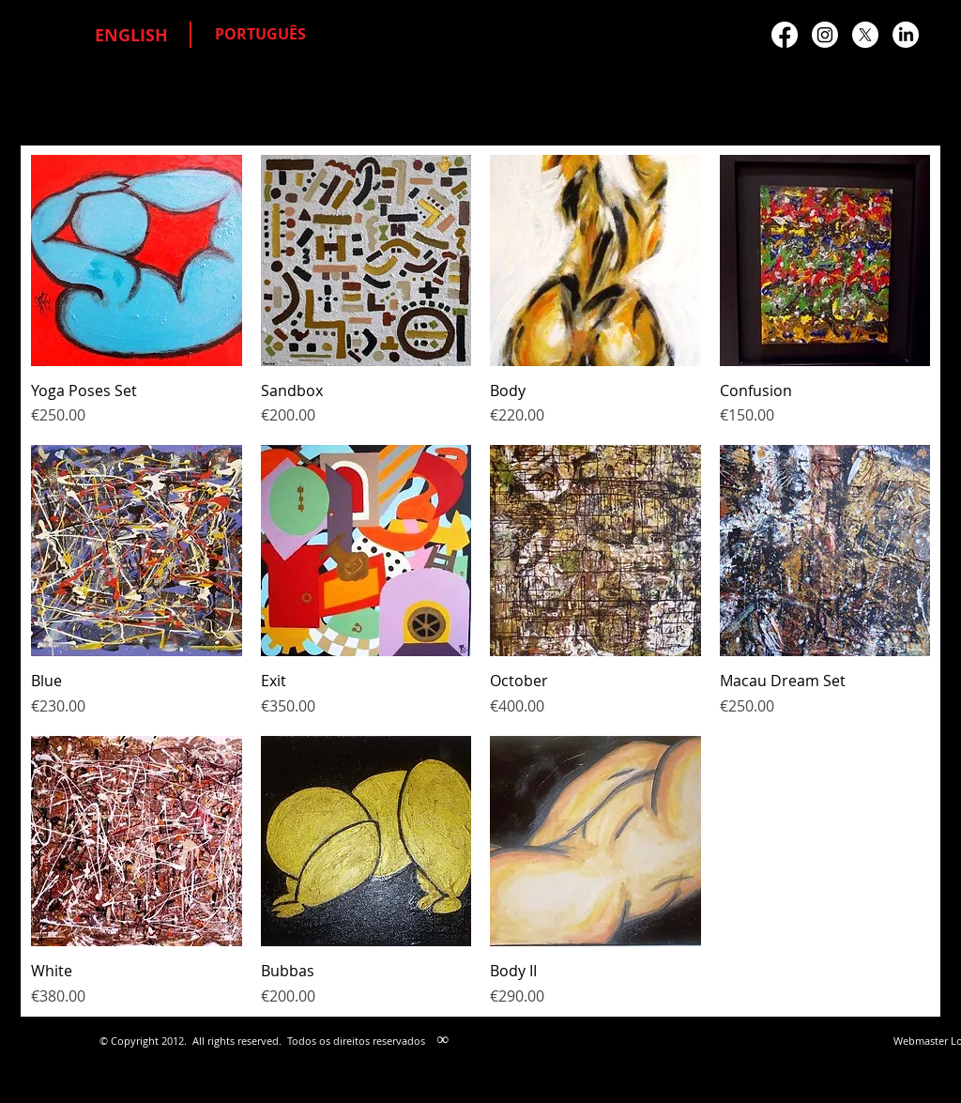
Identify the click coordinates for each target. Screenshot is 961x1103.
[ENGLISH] (131, 35)
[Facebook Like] (736, 540)
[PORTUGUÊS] (260, 34)
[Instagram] (825, 35)
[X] (865, 35)
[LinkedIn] (905, 35)
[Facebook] (784, 35)
